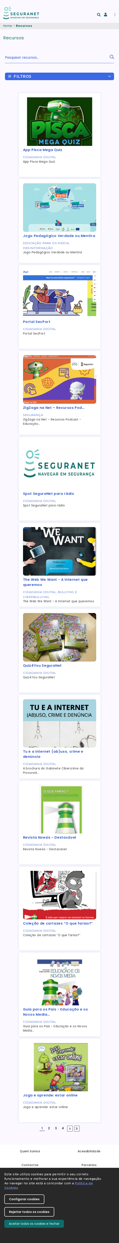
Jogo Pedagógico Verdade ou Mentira (59, 235)
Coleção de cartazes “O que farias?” (58, 923)
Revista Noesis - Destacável (49, 837)
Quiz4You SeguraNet (42, 665)
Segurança (33, 415)
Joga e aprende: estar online (50, 1095)
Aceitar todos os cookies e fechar (34, 1224)
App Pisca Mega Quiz (42, 149)
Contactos (30, 1165)
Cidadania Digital (39, 157)
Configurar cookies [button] (24, 1199)
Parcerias (89, 1165)
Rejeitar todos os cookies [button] (29, 1212)
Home (7, 26)
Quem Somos (30, 1151)
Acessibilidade (89, 1151)
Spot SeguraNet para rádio (48, 493)
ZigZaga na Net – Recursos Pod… (54, 407)
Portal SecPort (37, 321)
